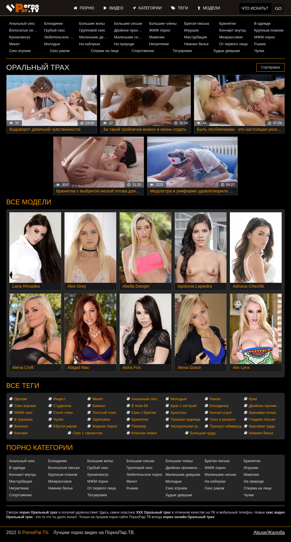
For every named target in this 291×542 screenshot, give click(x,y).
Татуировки (182, 51)
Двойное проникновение (129, 30)
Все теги (22, 385)
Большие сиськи (128, 23)
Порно (84, 8)
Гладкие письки (262, 419)
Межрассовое (231, 37)
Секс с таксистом (87, 433)
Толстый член (104, 412)
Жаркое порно (104, 426)
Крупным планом (268, 30)
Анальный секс (22, 23)
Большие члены (162, 23)
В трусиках (23, 419)
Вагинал (21, 426)
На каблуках (89, 44)
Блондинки (53, 23)
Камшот (99, 406)
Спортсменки (143, 51)
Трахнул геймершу (226, 426)
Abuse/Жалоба (269, 532)
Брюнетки (227, 23)
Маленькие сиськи (129, 37)
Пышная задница (185, 419)
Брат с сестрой (183, 406)
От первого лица (233, 44)
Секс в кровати (222, 419)
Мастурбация (195, 37)
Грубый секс (54, 30)
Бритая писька (196, 23)
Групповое (101, 419)
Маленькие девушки (94, 37)
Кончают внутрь (232, 30)
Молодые (52, 44)
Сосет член (63, 412)
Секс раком (60, 51)
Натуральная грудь (187, 426)
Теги (179, 8)
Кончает (21, 433)
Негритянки (159, 44)
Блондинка (219, 406)
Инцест (59, 399)
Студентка (62, 406)
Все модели (28, 202)
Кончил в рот (221, 412)
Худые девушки (226, 51)
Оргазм (20, 399)
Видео (113, 8)
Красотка (178, 412)
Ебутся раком (65, 426)
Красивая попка (262, 412)
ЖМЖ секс (23, 412)
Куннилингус (19, 37)
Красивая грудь (262, 426)
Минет (14, 44)
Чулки (259, 51)
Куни (253, 399)
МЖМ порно (264, 37)
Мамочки (157, 37)
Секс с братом (144, 412)
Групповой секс (92, 30)
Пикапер (139, 426)
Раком (215, 399)
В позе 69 (140, 406)
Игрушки (191, 30)
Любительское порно (59, 37)
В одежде (262, 23)
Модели (209, 8)
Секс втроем (20, 51)
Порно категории (39, 447)
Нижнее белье (196, 44)
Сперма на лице (105, 51)
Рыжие (260, 44)
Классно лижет (144, 433)
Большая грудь (203, 433)
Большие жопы (92, 23)
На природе (124, 44)
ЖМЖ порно (159, 30)
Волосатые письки (24, 30)
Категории (147, 8)
